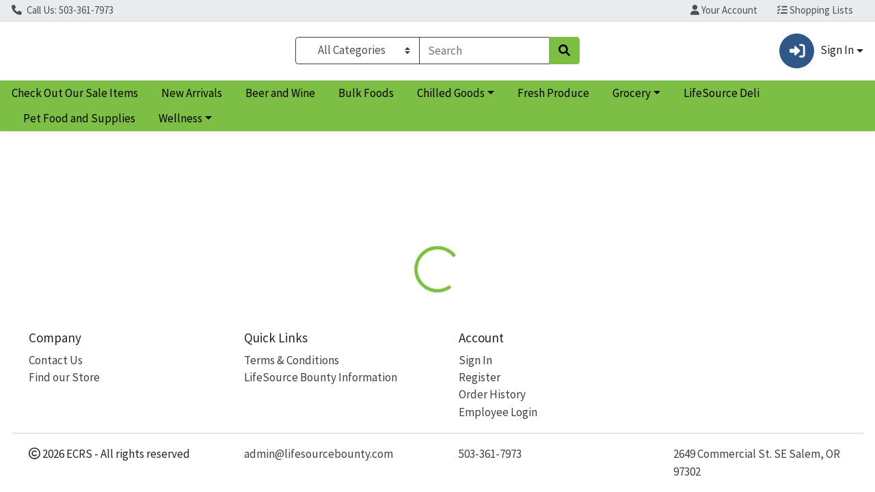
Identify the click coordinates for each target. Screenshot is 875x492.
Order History (492, 394)
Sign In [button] (816, 53)
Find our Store (64, 377)
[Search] (484, 53)
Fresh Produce (553, 98)
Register (479, 377)
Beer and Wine (280, 98)
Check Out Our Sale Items (75, 98)
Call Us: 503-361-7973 (62, 9)
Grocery (631, 98)
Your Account (723, 9)
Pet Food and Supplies (79, 124)
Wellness (180, 124)
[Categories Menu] (357, 53)
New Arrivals (191, 98)
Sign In (475, 360)
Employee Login (498, 412)
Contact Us (56, 360)
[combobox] (484, 53)
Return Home (437, 228)
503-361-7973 (490, 453)
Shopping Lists (815, 9)
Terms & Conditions (291, 360)
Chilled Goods (451, 98)
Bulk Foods (366, 98)
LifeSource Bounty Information (320, 377)
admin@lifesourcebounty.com (318, 453)
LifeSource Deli (721, 98)
